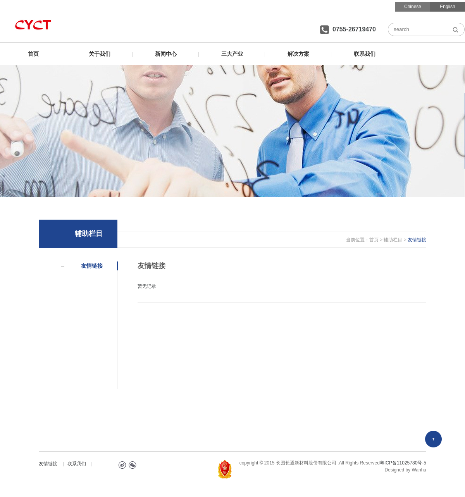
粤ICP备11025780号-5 (403, 463)
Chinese (412, 6)
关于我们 (99, 54)
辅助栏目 (393, 239)
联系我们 (364, 54)
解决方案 (298, 54)
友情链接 (92, 266)
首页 (33, 54)
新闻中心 (166, 54)
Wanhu (419, 470)
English (447, 6)
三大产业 (232, 54)
